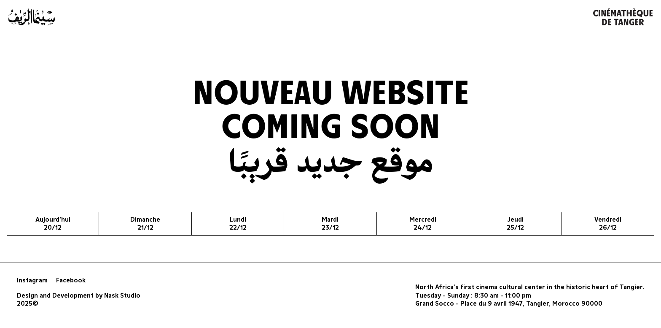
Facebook (71, 280)
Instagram (32, 280)
